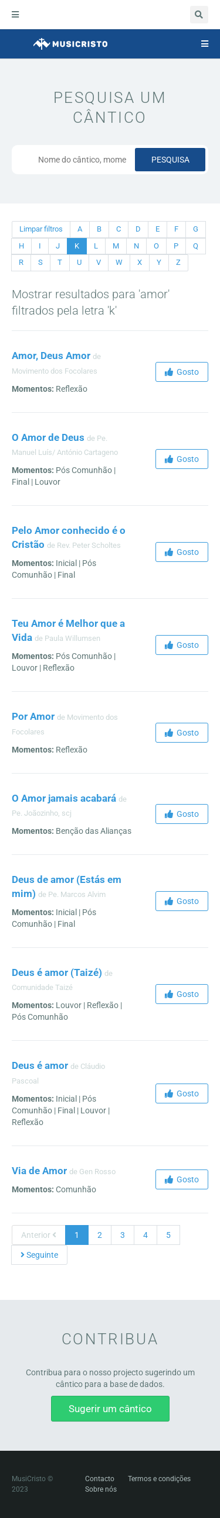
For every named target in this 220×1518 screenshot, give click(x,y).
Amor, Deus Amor (51, 355)
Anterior (38, 1235)
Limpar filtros (41, 229)
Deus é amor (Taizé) (57, 972)
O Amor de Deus (48, 437)
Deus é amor (40, 1065)
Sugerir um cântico (110, 1408)
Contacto (99, 1479)
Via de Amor (39, 1171)
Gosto (182, 372)
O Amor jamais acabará (64, 798)
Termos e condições (159, 1479)
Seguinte (39, 1255)
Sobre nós (101, 1489)
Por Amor (33, 716)
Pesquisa (170, 159)
